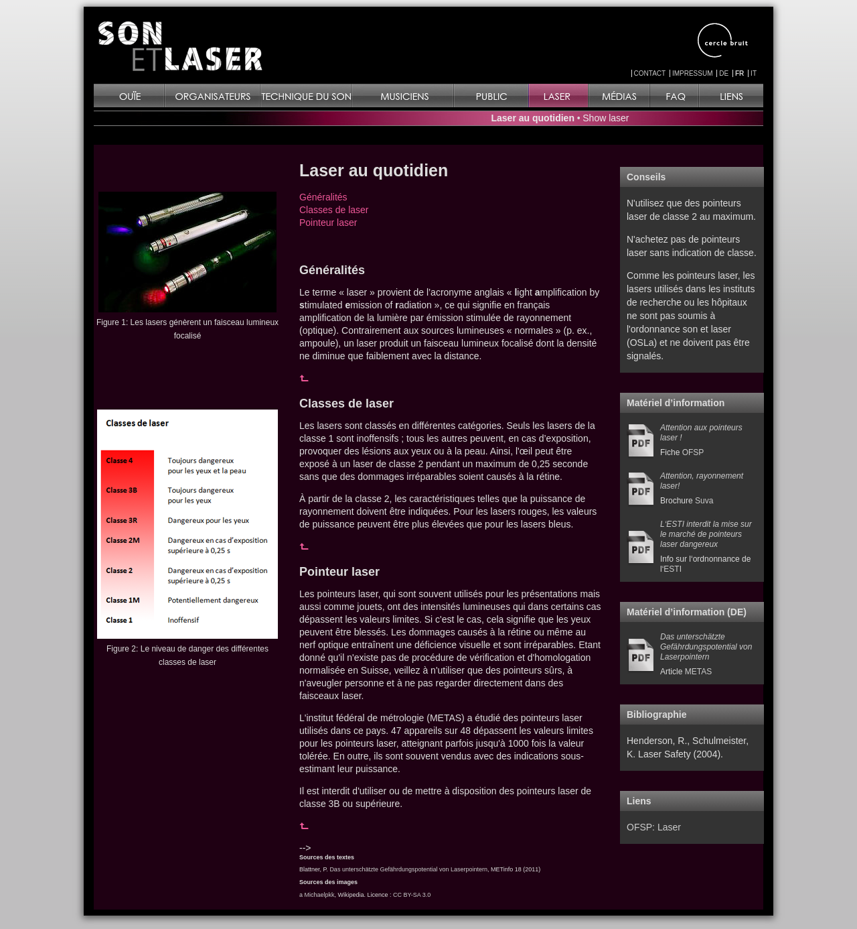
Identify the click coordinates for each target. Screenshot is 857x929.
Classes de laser (334, 209)
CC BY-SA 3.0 (412, 894)
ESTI (673, 569)
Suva (704, 500)
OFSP (693, 452)
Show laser (605, 118)
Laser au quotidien (532, 118)
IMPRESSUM (692, 73)
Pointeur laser (328, 222)
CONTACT (650, 73)
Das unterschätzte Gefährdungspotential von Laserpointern (408, 869)
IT (754, 73)
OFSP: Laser (654, 827)
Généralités (323, 197)
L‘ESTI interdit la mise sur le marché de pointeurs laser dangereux (706, 534)
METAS (698, 671)
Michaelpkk (320, 894)
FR (739, 73)
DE (723, 73)
